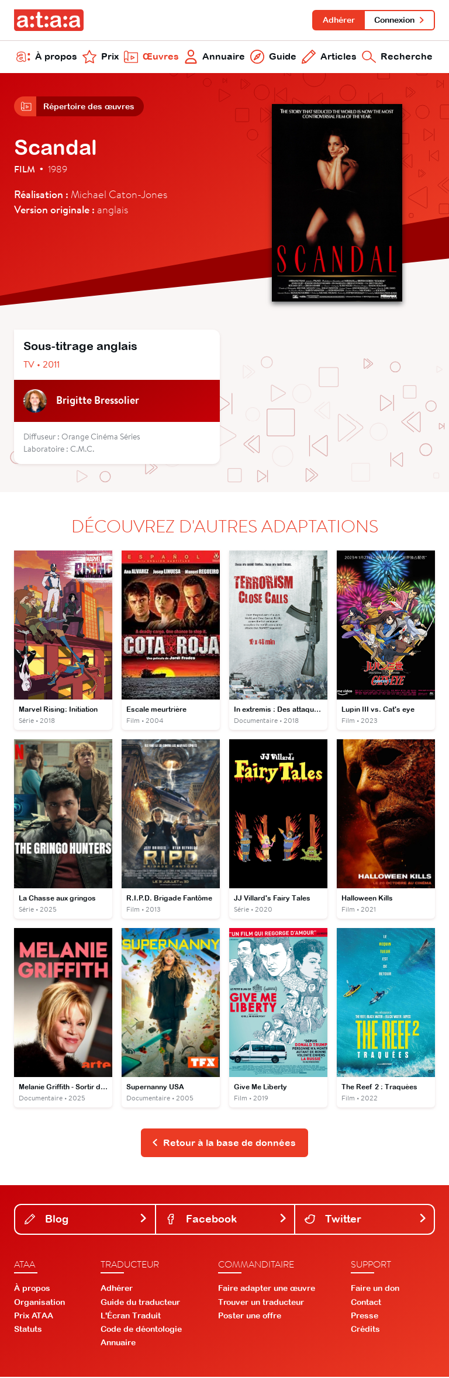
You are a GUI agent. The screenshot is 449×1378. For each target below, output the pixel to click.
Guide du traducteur (140, 1303)
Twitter (366, 1220)
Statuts (28, 1330)
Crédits (365, 1330)
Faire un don (375, 1289)
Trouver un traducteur (261, 1303)
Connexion (399, 20)
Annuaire (215, 57)
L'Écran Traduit (131, 1316)
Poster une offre (249, 1316)
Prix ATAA (33, 1316)
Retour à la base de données (223, 1143)
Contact (366, 1303)
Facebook (226, 1220)
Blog (86, 1220)
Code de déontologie (141, 1330)
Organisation (39, 1303)
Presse (364, 1316)
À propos (46, 57)
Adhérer (338, 20)
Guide (273, 57)
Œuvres (151, 57)
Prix (100, 57)
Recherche (397, 57)
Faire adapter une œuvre (266, 1289)
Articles (329, 57)
